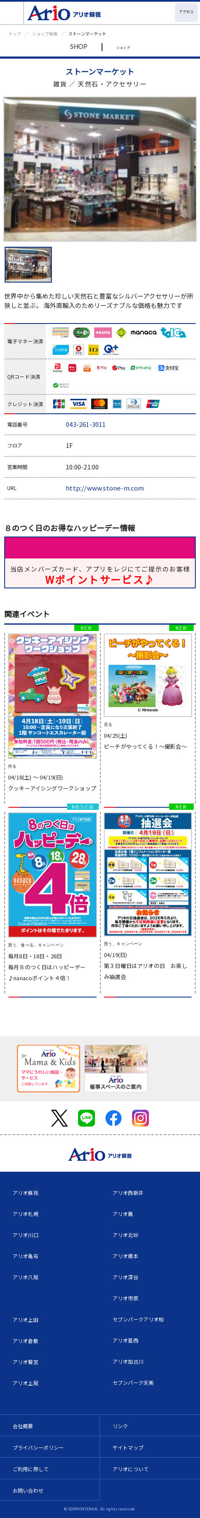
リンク (120, 1425)
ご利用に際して (31, 1468)
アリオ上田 (25, 1319)
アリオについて (131, 1468)
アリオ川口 (25, 1234)
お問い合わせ (28, 1490)
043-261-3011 (85, 424)
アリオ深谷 (125, 1277)
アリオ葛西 (125, 1340)
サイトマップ (128, 1447)
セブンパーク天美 (133, 1382)
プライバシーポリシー (38, 1447)
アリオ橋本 (125, 1255)
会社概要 (23, 1425)
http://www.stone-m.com (105, 487)
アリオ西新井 (128, 1192)
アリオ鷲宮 (25, 1361)
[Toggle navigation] (12, 13)
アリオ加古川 (128, 1361)
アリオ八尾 (25, 1277)
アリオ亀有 (25, 1255)
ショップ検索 (44, 33)
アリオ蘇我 (25, 1192)
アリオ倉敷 (25, 1340)
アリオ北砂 (125, 1234)
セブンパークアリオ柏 (138, 1319)
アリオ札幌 (25, 1213)
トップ (14, 33)
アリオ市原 (125, 1298)
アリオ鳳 (123, 1213)
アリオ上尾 (25, 1382)
